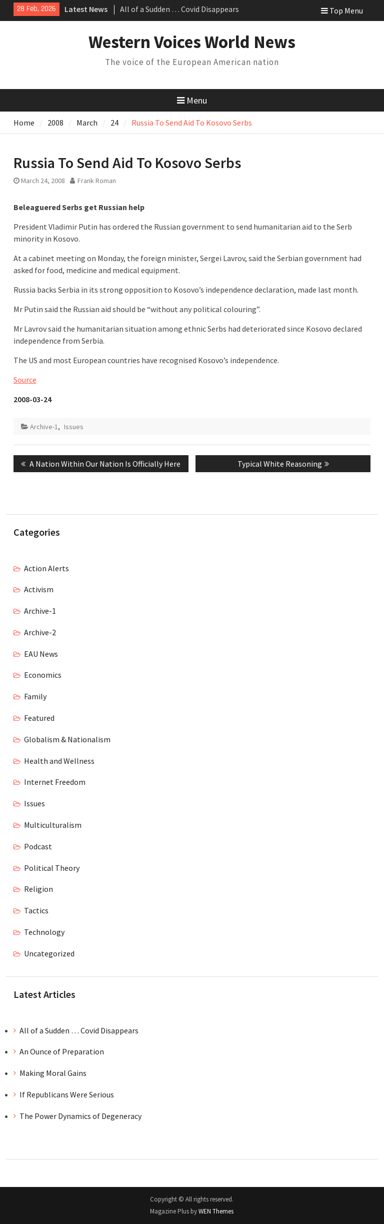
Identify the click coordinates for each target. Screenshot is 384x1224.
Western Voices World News (192, 42)
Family (35, 696)
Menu (192, 100)
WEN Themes (216, 1211)
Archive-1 (44, 426)
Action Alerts (46, 568)
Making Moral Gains (53, 1073)
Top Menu (342, 11)
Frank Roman (97, 180)
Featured (39, 718)
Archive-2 (40, 632)
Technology (44, 932)
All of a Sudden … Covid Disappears (179, 9)
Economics (43, 675)
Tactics (36, 910)
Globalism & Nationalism (67, 739)
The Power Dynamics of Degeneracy (81, 1116)
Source (25, 380)
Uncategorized (49, 953)
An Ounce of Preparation (62, 1051)
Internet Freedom (55, 782)
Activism (39, 589)
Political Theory (52, 868)
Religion (38, 889)
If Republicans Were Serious (67, 1094)
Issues (74, 426)
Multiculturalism (53, 825)
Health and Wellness (59, 761)
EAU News (41, 654)
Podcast (38, 846)
